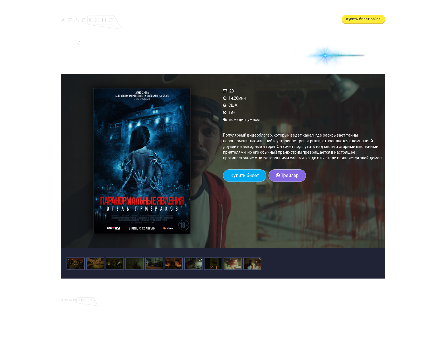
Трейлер (287, 175)
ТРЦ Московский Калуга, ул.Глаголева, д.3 (325, 7)
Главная (68, 43)
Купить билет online (363, 19)
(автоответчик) (261, 7)
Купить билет (244, 175)
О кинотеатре (233, 19)
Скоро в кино (200, 19)
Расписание (168, 19)
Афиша (142, 19)
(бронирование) (211, 7)
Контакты (263, 19)
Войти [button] (376, 7)
